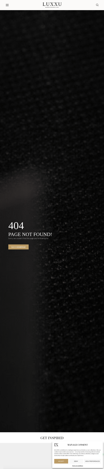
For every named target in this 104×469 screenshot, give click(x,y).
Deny (76, 461)
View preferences (92, 461)
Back (18, 247)
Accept (61, 461)
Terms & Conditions (77, 465)
